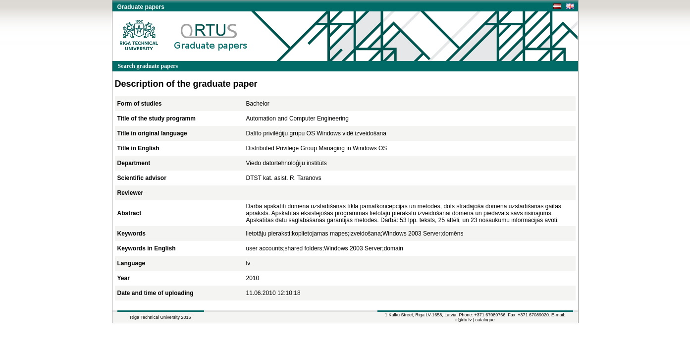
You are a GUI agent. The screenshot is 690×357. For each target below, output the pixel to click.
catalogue (485, 319)
